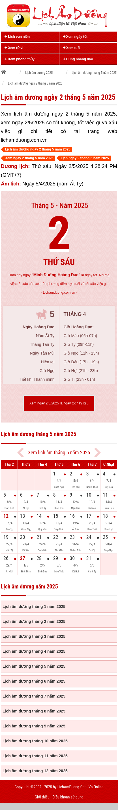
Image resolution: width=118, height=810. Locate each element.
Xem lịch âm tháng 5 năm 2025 (59, 452)
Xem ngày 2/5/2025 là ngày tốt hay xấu (59, 403)
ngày (51, 275)
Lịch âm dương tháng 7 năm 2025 (34, 696)
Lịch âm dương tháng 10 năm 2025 (35, 741)
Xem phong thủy (20, 59)
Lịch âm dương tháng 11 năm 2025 (35, 756)
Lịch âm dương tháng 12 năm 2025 (35, 771)
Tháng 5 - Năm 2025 (59, 206)
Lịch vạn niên (17, 37)
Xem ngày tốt (75, 37)
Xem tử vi (14, 48)
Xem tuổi (72, 48)
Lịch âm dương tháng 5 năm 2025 (34, 666)
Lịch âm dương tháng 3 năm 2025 (34, 636)
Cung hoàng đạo (78, 59)
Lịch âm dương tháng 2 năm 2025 (34, 621)
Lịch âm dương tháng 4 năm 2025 (34, 651)
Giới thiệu (42, 797)
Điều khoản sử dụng (67, 797)
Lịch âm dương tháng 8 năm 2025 (34, 711)
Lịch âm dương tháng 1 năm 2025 (34, 606)
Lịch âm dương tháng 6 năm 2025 (34, 681)
